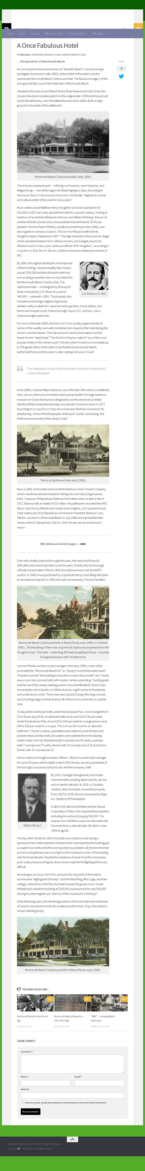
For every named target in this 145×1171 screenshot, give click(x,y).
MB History (24, 44)
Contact (35, 33)
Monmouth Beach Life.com (47, 12)
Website (25, 1104)
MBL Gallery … (100, 33)
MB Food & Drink (54, 33)
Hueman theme (45, 1163)
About (22, 33)
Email (78, 1091)
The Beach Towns (77, 33)
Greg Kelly (25, 69)
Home (10, 33)
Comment (27, 1066)
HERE (82, 558)
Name (24, 1091)
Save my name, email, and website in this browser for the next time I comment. (66, 1117)
